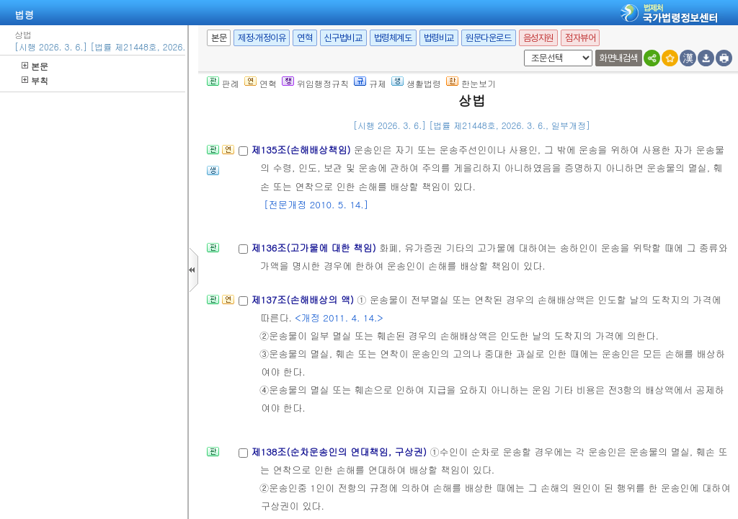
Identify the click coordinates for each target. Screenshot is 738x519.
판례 (223, 78)
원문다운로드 (489, 32)
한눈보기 (471, 78)
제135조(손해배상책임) (302, 144)
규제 (370, 78)
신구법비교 (343, 32)
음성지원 (538, 32)
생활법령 (416, 78)
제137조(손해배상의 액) (304, 294)
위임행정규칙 (315, 78)
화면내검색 (619, 53)
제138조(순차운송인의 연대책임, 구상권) (340, 446)
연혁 (304, 32)
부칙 (35, 75)
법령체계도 (393, 32)
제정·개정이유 (261, 32)
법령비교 (439, 32)
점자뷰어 (580, 32)
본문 (35, 61)
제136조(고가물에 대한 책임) (315, 242)
